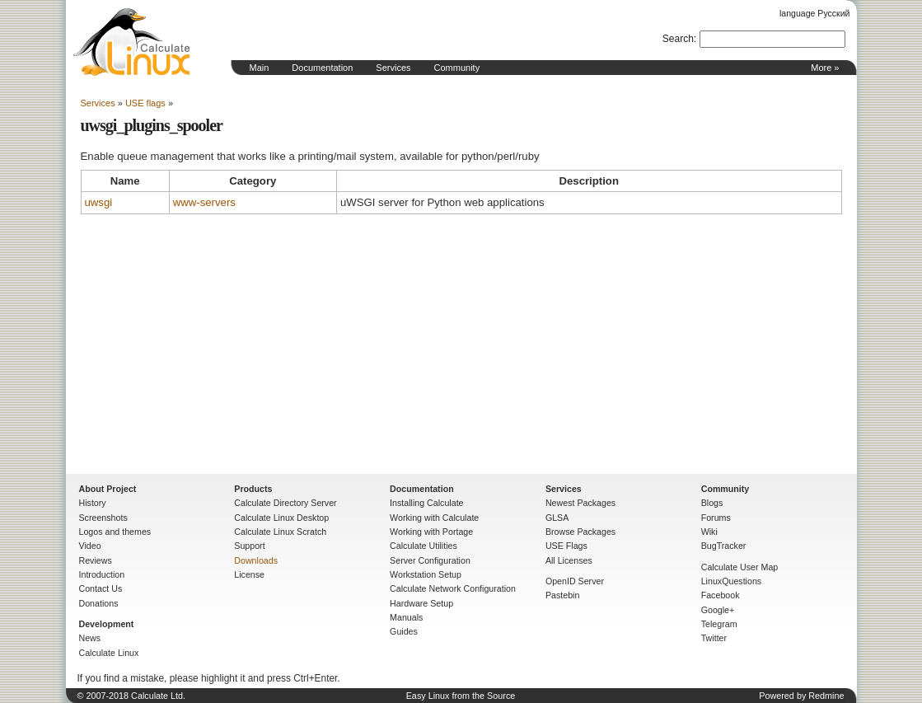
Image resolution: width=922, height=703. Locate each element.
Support (249, 546)
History (92, 503)
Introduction (102, 574)
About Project (108, 489)
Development (106, 624)
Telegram (719, 624)
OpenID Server (574, 581)
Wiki (709, 532)
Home (131, 42)
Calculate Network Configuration (453, 588)
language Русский (814, 13)
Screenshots (103, 518)
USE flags (145, 103)
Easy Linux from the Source (461, 696)
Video (90, 546)
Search (678, 39)
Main (259, 68)
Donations (99, 603)
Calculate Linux (109, 653)
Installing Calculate (426, 503)
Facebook (720, 595)
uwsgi (99, 202)
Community (457, 68)
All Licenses (568, 560)
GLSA (557, 518)
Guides (404, 631)
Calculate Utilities (423, 546)
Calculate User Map (740, 567)
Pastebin (562, 595)
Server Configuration (430, 560)
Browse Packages (580, 532)
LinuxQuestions (731, 581)
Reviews (95, 560)
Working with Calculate (434, 518)
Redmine (826, 696)
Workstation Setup (425, 574)
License (249, 574)
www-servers (204, 202)
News (90, 638)
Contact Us (101, 588)
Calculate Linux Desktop (281, 518)
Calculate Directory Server (285, 503)
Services (393, 68)
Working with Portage (431, 532)
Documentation (322, 68)
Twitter (714, 638)
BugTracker (723, 546)
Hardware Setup (421, 603)
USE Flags (566, 546)
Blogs (712, 503)
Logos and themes (115, 532)
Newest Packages (580, 503)
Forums (716, 518)
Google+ (718, 610)
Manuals (406, 617)
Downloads (256, 560)
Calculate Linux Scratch (280, 532)
